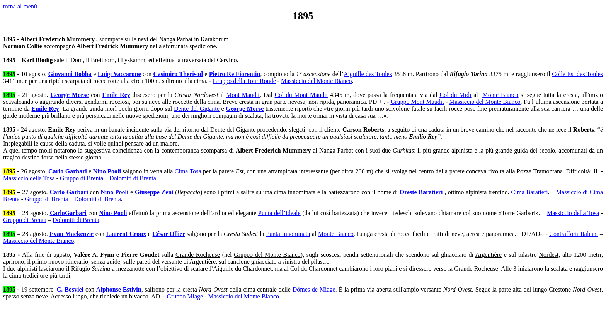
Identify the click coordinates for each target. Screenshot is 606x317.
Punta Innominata (288, 234)
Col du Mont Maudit (301, 95)
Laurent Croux (126, 234)
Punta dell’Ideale (279, 213)
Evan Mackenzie (71, 234)
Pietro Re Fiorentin (234, 74)
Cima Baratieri (529, 192)
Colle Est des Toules (577, 74)
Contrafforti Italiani (573, 234)
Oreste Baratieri (421, 192)
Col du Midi (455, 95)
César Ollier (169, 234)
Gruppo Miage (185, 296)
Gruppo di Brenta (81, 178)
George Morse (69, 95)
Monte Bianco (500, 95)
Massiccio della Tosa (29, 178)
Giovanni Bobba (70, 74)
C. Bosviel (70, 289)
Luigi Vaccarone (119, 74)
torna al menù (20, 6)
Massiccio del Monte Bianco (316, 81)
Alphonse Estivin (118, 289)
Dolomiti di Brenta (132, 178)
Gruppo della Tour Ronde (244, 81)
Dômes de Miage (314, 289)
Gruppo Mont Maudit (417, 101)
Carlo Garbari (67, 171)
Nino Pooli (107, 171)
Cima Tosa (188, 171)
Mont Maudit (243, 95)
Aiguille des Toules (368, 74)
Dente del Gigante (197, 108)
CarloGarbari (68, 213)
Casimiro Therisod (178, 74)
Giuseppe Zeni (154, 192)
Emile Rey (116, 95)
